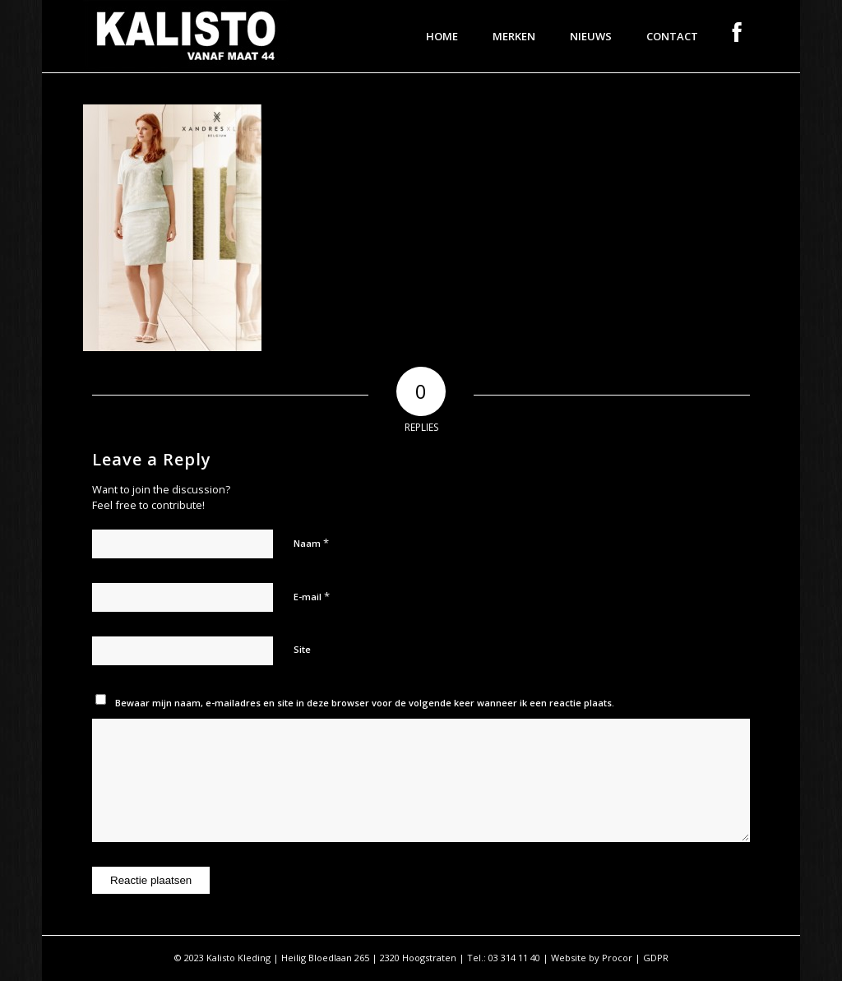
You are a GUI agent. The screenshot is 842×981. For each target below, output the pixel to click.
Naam (311, 542)
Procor (617, 957)
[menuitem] (442, 36)
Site (302, 649)
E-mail (312, 596)
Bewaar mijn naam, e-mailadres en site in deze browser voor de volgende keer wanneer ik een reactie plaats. (364, 702)
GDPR (656, 957)
